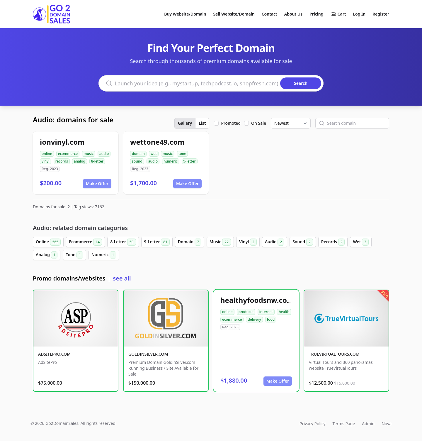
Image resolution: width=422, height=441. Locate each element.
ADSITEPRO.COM (54, 354)
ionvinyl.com (62, 142)
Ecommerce (85, 242)
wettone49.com (157, 142)
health (284, 311)
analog (79, 161)
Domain (189, 242)
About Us (293, 14)
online (47, 153)
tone (182, 153)
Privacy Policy (312, 423)
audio (104, 153)
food (271, 319)
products (246, 311)
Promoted (231, 123)
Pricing (316, 14)
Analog (46, 254)
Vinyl (248, 242)
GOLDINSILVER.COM (148, 354)
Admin (368, 423)
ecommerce (68, 153)
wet (154, 153)
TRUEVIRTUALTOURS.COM (334, 354)
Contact (269, 14)
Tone (74, 254)
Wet (360, 242)
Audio (274, 242)
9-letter (189, 161)
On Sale (258, 123)
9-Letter (157, 242)
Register (380, 14)
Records (333, 242)
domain (138, 153)
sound (137, 161)
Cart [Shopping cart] (338, 14)
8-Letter (123, 242)
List (202, 123)
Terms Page (344, 423)
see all (122, 278)
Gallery (185, 123)
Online (48, 242)
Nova (387, 423)
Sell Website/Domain (233, 14)
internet (266, 311)
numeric (171, 161)
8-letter (97, 161)
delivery (254, 319)
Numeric (103, 254)
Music (220, 242)
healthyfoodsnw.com (257, 300)
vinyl (46, 161)
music (88, 153)
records (61, 161)
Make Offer (97, 183)
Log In (359, 14)
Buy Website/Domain (185, 14)
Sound (302, 242)
